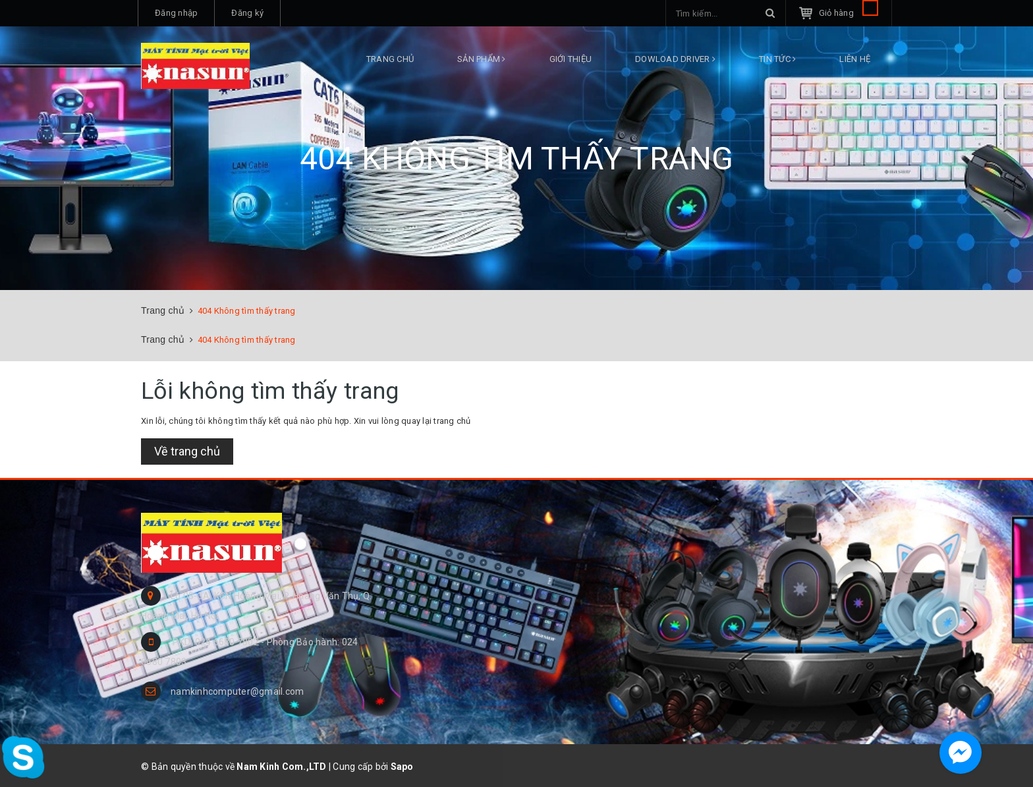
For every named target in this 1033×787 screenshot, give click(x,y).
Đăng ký (247, 13)
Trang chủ (390, 59)
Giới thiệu (570, 59)
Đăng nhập (176, 13)
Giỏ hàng (848, 13)
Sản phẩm (481, 59)
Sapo (402, 766)
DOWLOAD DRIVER (675, 59)
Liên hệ (854, 59)
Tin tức (777, 59)
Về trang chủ (187, 451)
